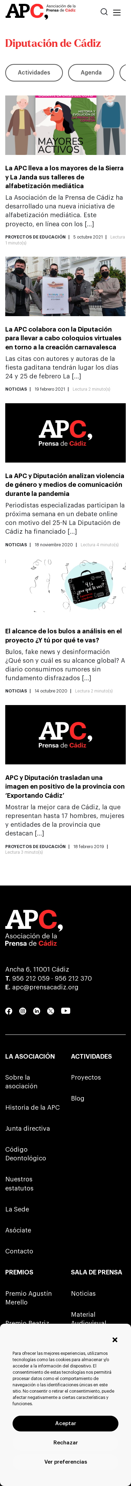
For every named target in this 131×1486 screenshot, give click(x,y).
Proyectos (86, 1077)
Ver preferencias (65, 1462)
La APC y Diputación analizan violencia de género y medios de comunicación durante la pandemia (64, 485)
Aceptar (65, 1423)
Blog (78, 1098)
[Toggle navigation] (116, 13)
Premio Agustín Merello (28, 1298)
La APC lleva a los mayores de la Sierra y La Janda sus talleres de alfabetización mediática (64, 177)
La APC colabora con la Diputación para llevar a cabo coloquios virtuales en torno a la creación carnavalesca (63, 338)
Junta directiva (27, 1128)
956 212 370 (73, 978)
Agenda (91, 73)
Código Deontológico (25, 1153)
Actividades (34, 73)
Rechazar (65, 1442)
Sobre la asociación (21, 1081)
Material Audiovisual (88, 1319)
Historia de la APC (32, 1107)
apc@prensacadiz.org (45, 987)
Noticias (83, 1294)
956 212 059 (31, 978)
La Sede (17, 1209)
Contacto (19, 1251)
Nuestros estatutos (19, 1183)
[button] (114, 1339)
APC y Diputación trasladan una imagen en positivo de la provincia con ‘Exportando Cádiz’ (65, 786)
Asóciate (18, 1230)
